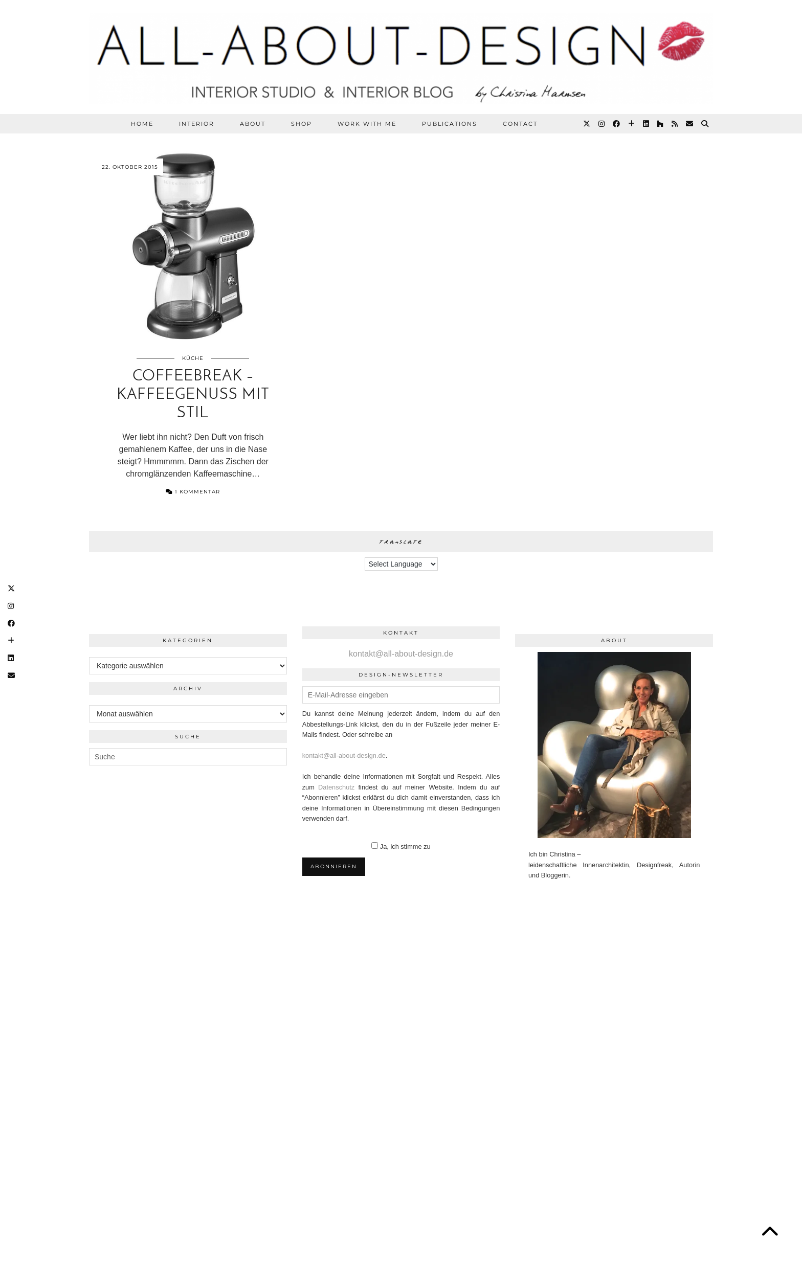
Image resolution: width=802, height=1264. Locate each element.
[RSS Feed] (675, 123)
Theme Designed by (664, 1200)
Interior (196, 123)
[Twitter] (587, 123)
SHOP (301, 123)
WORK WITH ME (367, 123)
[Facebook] (617, 123)
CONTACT (520, 123)
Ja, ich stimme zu (405, 846)
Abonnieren (333, 866)
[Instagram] (602, 123)
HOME (142, 123)
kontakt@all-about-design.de (401, 653)
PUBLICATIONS (449, 123)
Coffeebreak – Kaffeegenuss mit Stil (193, 395)
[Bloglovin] (632, 123)
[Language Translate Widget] (401, 564)
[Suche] (705, 123)
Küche (193, 358)
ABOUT (252, 123)
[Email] (690, 123)
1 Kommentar (193, 491)
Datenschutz (336, 787)
